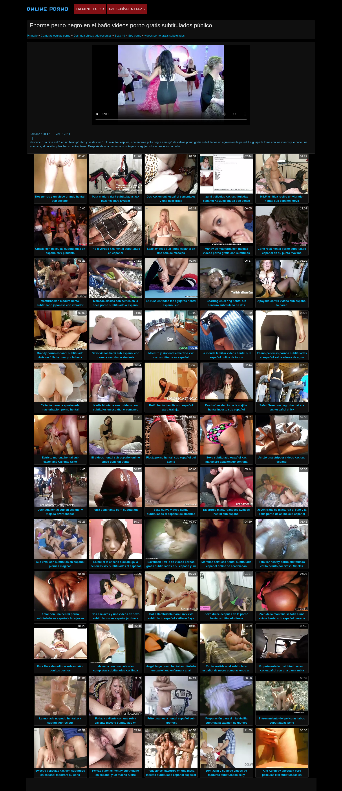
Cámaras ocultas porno (55, 35)
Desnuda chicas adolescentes (92, 35)
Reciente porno (90, 9)
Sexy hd (120, 35)
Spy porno (134, 35)
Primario (32, 35)
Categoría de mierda (127, 9)
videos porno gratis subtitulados (164, 35)
